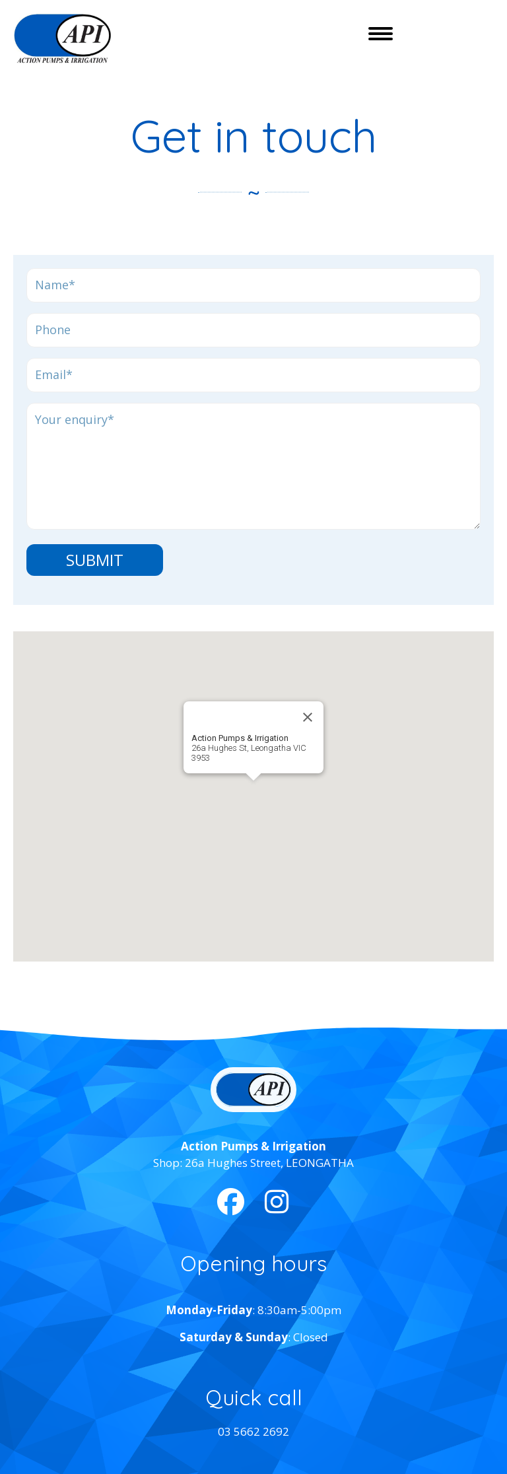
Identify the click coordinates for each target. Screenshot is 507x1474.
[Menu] (380, 33)
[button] (253, 788)
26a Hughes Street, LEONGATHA (269, 1162)
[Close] (307, 717)
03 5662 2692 (253, 1431)
